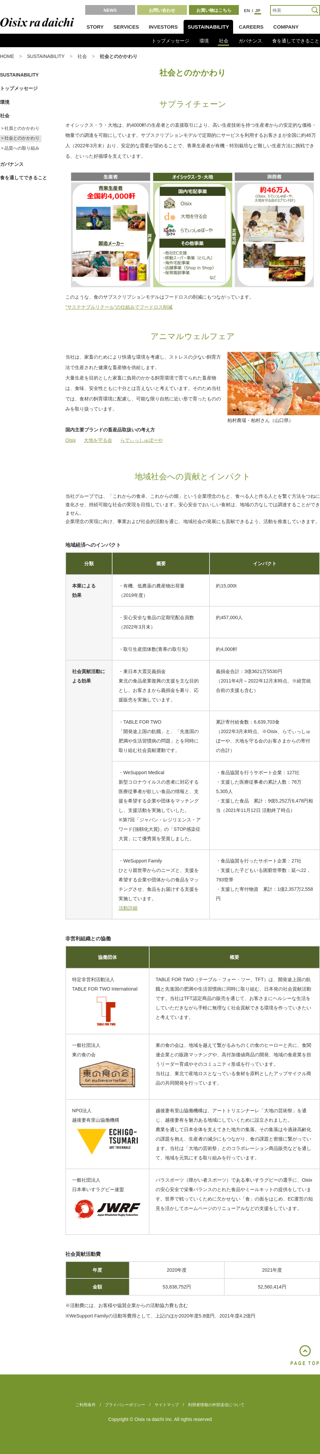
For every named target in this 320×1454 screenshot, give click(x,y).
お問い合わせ (162, 10)
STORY (95, 27)
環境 (204, 40)
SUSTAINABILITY (208, 27)
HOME (7, 56)
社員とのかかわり (21, 128)
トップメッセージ (170, 40)
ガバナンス (250, 40)
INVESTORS (163, 27)
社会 (223, 40)
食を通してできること (295, 40)
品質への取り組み (21, 148)
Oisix (70, 440)
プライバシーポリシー (125, 1404)
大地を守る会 (98, 440)
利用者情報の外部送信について (216, 1404)
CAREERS (251, 27)
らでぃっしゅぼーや (141, 440)
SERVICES (126, 27)
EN (247, 10)
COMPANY (286, 27)
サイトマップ (167, 1404)
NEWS (110, 10)
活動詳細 (128, 908)
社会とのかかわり (21, 138)
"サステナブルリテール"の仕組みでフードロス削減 (118, 307)
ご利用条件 (85, 1404)
